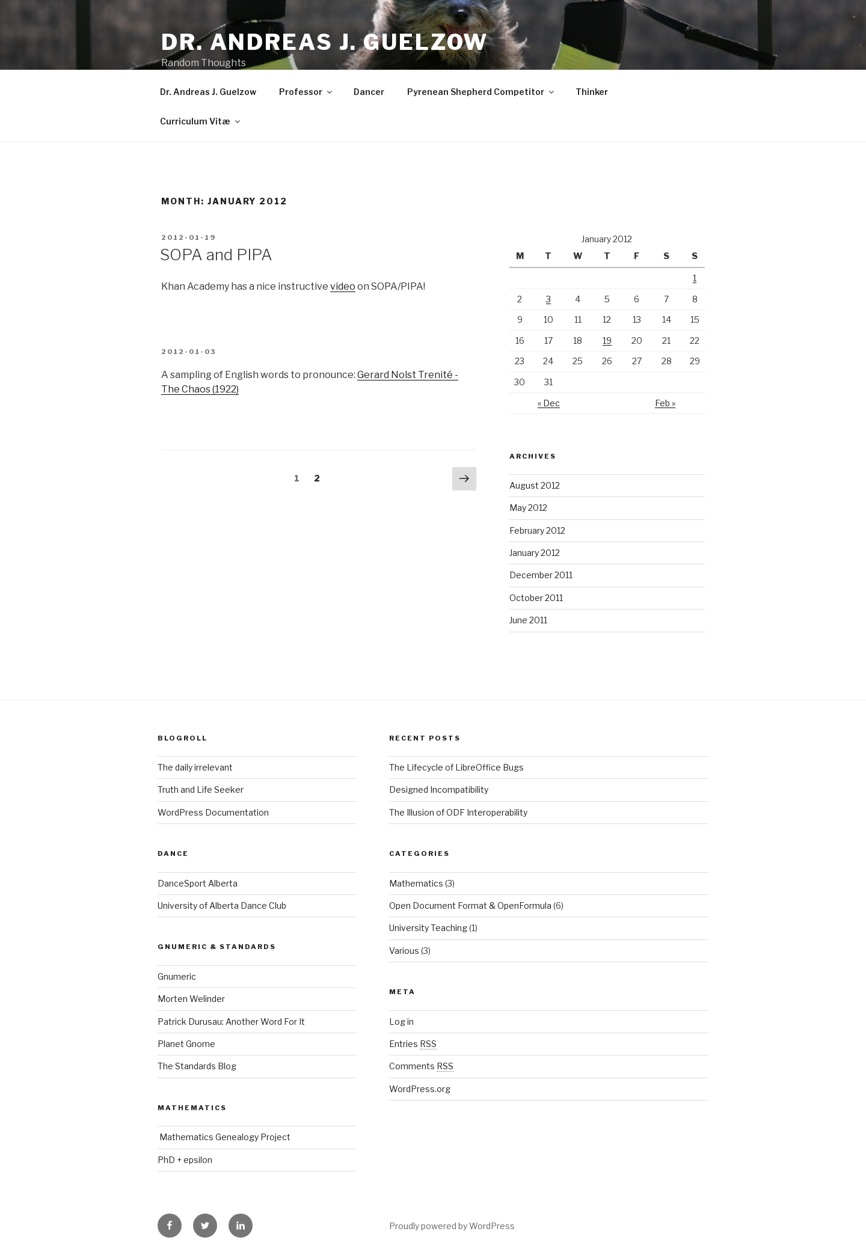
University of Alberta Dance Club (222, 905)
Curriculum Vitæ (201, 121)
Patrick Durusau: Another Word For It (231, 1021)
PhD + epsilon (185, 1160)
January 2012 (534, 553)
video (342, 286)
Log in (401, 1021)
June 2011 (528, 620)
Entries (413, 1044)
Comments (421, 1066)
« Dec (549, 403)
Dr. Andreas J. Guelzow (324, 42)
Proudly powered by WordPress (452, 1226)
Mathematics (416, 883)
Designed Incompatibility (438, 789)
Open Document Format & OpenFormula (470, 905)
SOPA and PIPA (216, 254)
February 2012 (537, 530)
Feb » (665, 403)
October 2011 (536, 598)
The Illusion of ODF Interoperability (458, 812)
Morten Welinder (191, 999)
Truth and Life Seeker (201, 789)
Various (404, 950)
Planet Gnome (186, 1044)
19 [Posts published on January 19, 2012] (607, 340)
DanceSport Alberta (198, 883)
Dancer (369, 92)
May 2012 (528, 507)
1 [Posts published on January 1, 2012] (694, 278)
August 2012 (534, 485)
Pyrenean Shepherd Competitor (481, 92)
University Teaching (428, 928)
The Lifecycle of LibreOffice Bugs (456, 767)
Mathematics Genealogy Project (224, 1137)
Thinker (592, 92)
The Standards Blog (197, 1066)
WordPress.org (419, 1089)
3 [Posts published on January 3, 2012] (548, 299)
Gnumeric (177, 976)
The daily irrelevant (195, 767)
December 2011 (541, 575)
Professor (306, 92)
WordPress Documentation (213, 812)
